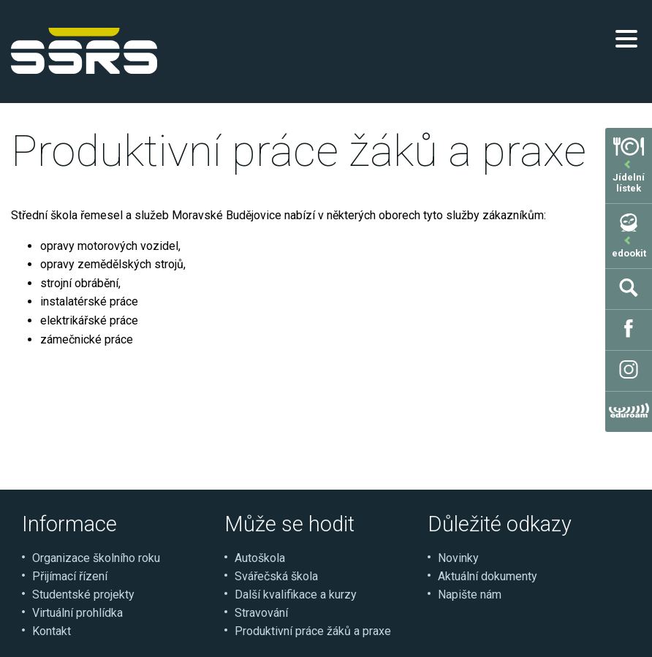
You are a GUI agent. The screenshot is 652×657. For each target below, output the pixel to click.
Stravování (261, 613)
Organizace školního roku (96, 558)
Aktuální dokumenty (487, 576)
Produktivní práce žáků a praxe (313, 631)
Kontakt (51, 631)
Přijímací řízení (69, 576)
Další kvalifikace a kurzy (296, 594)
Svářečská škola (276, 576)
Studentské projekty (83, 594)
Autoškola (260, 558)
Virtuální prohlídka (77, 613)
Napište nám (469, 594)
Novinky (458, 558)
